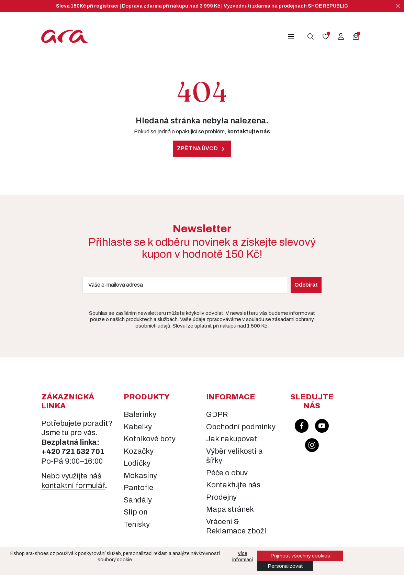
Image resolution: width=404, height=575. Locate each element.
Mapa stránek (230, 509)
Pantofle (138, 488)
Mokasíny (140, 476)
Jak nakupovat (231, 439)
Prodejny (221, 497)
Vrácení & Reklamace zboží (236, 526)
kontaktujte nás (248, 131)
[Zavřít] (398, 6)
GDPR (217, 414)
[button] (292, 36)
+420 (51, 451)
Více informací (242, 556)
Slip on (135, 512)
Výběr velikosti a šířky (234, 456)
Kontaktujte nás (233, 485)
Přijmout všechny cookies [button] (300, 556)
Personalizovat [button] (285, 566)
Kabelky (138, 427)
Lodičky (137, 463)
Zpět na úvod (202, 149)
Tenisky (137, 524)
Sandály (138, 500)
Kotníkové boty (150, 439)
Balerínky (140, 414)
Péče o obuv (227, 473)
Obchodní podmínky (241, 427)
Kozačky (139, 451)
